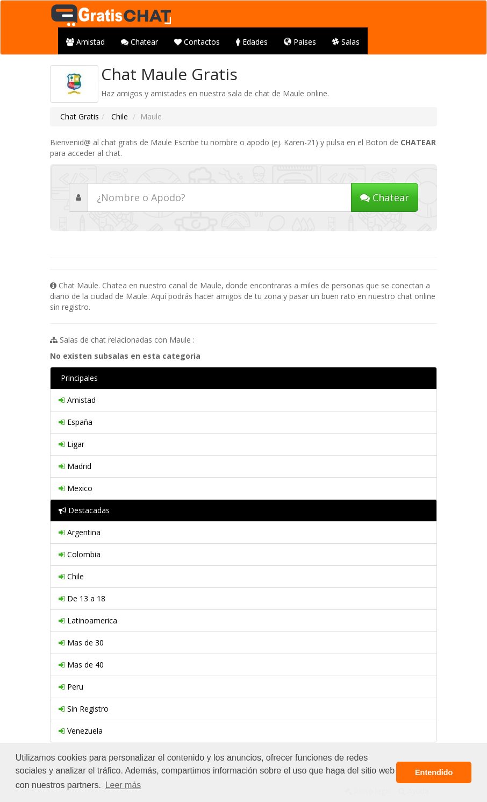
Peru (71, 687)
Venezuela (81, 731)
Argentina (80, 532)
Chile (118, 116)
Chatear (139, 42)
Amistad (85, 42)
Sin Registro (84, 709)
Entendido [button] (434, 772)
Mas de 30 (81, 642)
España (75, 422)
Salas (346, 42)
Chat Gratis (79, 116)
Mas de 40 (81, 664)
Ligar (71, 444)
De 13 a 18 (82, 598)
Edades (252, 42)
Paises (300, 42)
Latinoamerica (88, 620)
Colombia (80, 554)
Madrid (75, 466)
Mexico (75, 488)
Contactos (197, 42)
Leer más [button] (123, 785)
